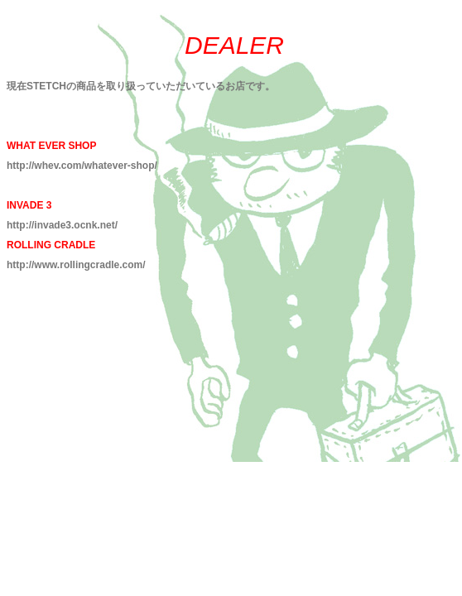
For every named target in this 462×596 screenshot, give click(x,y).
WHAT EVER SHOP (51, 145)
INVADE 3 (29, 205)
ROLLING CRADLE (51, 245)
